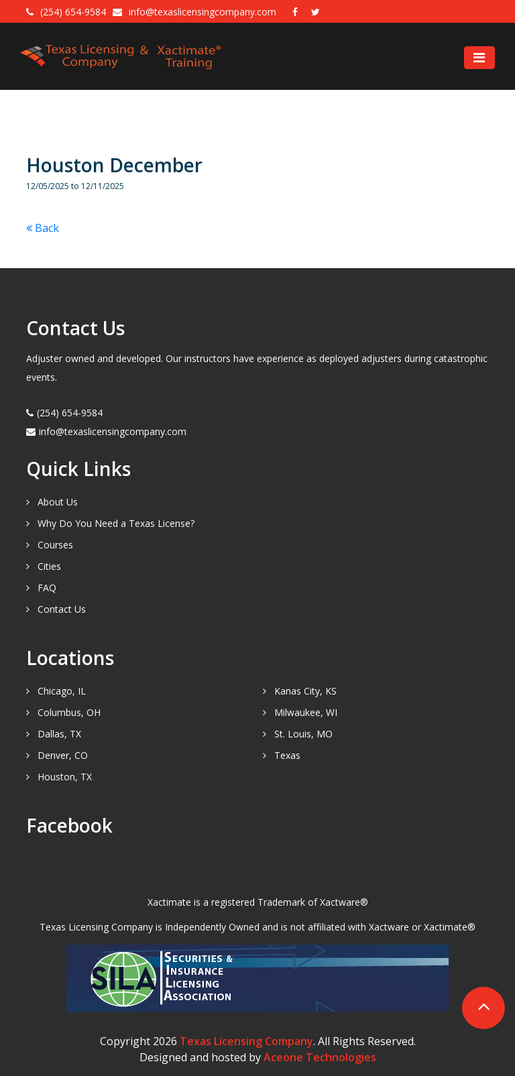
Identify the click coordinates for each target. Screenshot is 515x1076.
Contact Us (62, 609)
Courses (55, 544)
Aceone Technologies (320, 1057)
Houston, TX (65, 776)
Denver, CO (63, 755)
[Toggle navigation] (479, 57)
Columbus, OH (69, 712)
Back (42, 228)
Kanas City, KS (305, 690)
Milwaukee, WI (305, 712)
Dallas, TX (59, 733)
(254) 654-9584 (73, 11)
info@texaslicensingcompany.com (204, 11)
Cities (49, 566)
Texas (287, 755)
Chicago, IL (62, 690)
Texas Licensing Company (246, 1041)
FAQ (47, 587)
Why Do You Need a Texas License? (116, 523)
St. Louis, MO (303, 733)
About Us (58, 501)
